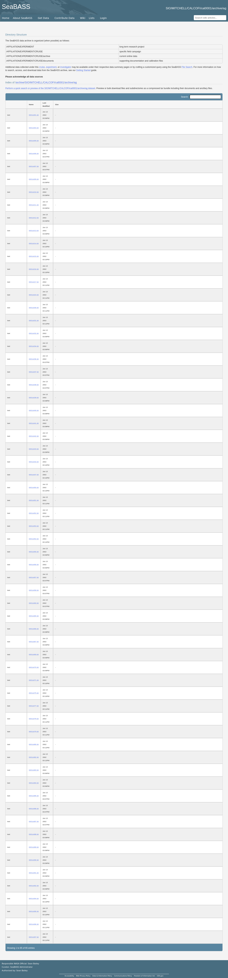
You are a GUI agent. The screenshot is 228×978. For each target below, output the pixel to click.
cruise (42, 67)
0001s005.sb (34, 141)
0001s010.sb (34, 192)
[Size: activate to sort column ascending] (138, 104)
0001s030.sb (34, 308)
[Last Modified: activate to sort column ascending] (47, 104)
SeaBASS (16, 6)
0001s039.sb (34, 398)
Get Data (43, 18)
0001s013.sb (34, 231)
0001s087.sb (34, 821)
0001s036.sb (34, 359)
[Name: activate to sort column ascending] (34, 104)
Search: (201, 97)
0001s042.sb (34, 436)
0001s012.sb (34, 218)
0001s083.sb (34, 770)
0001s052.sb (34, 513)
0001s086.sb (34, 809)
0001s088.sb (34, 834)
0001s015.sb (34, 256)
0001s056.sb (34, 565)
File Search (187, 67)
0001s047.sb (34, 475)
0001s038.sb (34, 385)
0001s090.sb (34, 860)
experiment (51, 67)
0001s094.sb (34, 899)
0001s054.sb (34, 539)
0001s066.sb (34, 629)
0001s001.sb (34, 115)
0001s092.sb (34, 886)
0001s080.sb (34, 744)
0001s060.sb (34, 603)
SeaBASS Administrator (21, 967)
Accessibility (69, 976)
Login (103, 18)
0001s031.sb (34, 320)
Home (5, 18)
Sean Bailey (21, 970)
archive (20, 82)
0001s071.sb (34, 680)
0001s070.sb (34, 667)
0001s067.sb (34, 642)
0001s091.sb (34, 873)
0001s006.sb (34, 153)
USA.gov (160, 976)
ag (75, 82)
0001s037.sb (34, 372)
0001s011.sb (34, 205)
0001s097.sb (34, 937)
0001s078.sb (34, 719)
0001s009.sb (34, 179)
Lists (92, 18)
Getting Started (83, 70)
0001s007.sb (34, 166)
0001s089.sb (34, 847)
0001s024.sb (34, 295)
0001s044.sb (34, 462)
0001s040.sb (34, 410)
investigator (65, 67)
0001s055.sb (34, 552)
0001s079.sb (34, 732)
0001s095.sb (34, 911)
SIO (27, 82)
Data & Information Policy (102, 976)
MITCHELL (36, 82)
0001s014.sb (34, 243)
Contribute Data (64, 18)
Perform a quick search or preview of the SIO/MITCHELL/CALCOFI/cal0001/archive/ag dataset (50, 88)
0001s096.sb (34, 924)
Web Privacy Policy (83, 976)
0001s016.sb (34, 269)
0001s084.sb (34, 783)
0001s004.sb (34, 128)
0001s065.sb (34, 616)
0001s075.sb (34, 693)
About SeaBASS (22, 18)
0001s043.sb (34, 449)
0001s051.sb (34, 500)
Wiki (82, 18)
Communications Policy (123, 976)
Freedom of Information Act (144, 976)
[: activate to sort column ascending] (16, 104)
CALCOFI (49, 82)
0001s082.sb (34, 757)
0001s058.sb (34, 590)
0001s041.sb (34, 423)
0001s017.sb (34, 282)
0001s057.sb (34, 577)
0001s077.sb (34, 706)
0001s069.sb (34, 654)
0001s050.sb (34, 487)
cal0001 (59, 82)
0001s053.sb (34, 526)
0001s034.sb (34, 346)
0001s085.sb (34, 796)
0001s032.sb (34, 333)
